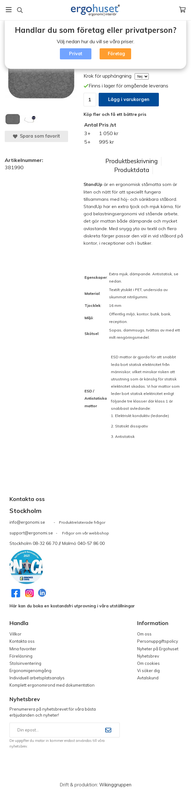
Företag (116, 54)
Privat (75, 54)
